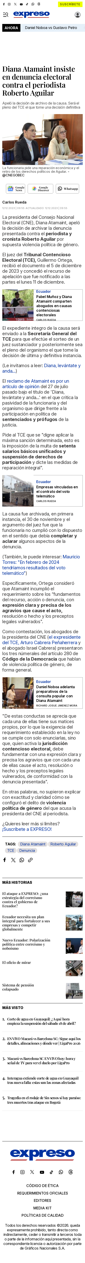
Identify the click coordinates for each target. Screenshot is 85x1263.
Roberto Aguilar (63, 844)
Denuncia (27, 850)
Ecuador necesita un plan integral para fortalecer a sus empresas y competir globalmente (26, 922)
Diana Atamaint (32, 844)
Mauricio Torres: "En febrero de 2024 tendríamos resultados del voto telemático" (41, 565)
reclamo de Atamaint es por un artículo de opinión (35, 383)
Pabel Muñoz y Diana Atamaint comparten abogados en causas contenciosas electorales (54, 305)
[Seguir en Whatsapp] (67, 189)
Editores (42, 1200)
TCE (10, 850)
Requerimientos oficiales (42, 1193)
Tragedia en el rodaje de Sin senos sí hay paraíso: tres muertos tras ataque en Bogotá (44, 1099)
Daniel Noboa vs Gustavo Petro (51, 27)
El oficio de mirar (16, 962)
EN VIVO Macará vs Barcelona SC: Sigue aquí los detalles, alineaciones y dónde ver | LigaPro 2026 (43, 1040)
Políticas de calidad (43, 1215)
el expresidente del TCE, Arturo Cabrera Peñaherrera (41, 639)
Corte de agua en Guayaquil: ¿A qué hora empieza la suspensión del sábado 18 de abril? (41, 1021)
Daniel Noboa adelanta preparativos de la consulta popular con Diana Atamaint (55, 694)
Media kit (42, 1208)
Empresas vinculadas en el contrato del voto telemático (57, 491)
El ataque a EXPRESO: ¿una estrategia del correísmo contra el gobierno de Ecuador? (25, 899)
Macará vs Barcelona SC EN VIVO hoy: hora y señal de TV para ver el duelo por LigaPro (41, 1060)
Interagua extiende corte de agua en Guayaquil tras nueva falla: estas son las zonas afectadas (42, 1080)
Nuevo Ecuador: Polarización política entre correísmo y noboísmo (26, 944)
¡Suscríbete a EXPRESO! (26, 829)
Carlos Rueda (14, 202)
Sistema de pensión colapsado (18, 987)
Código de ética (42, 1186)
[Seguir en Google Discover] (40, 189)
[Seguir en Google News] (15, 189)
